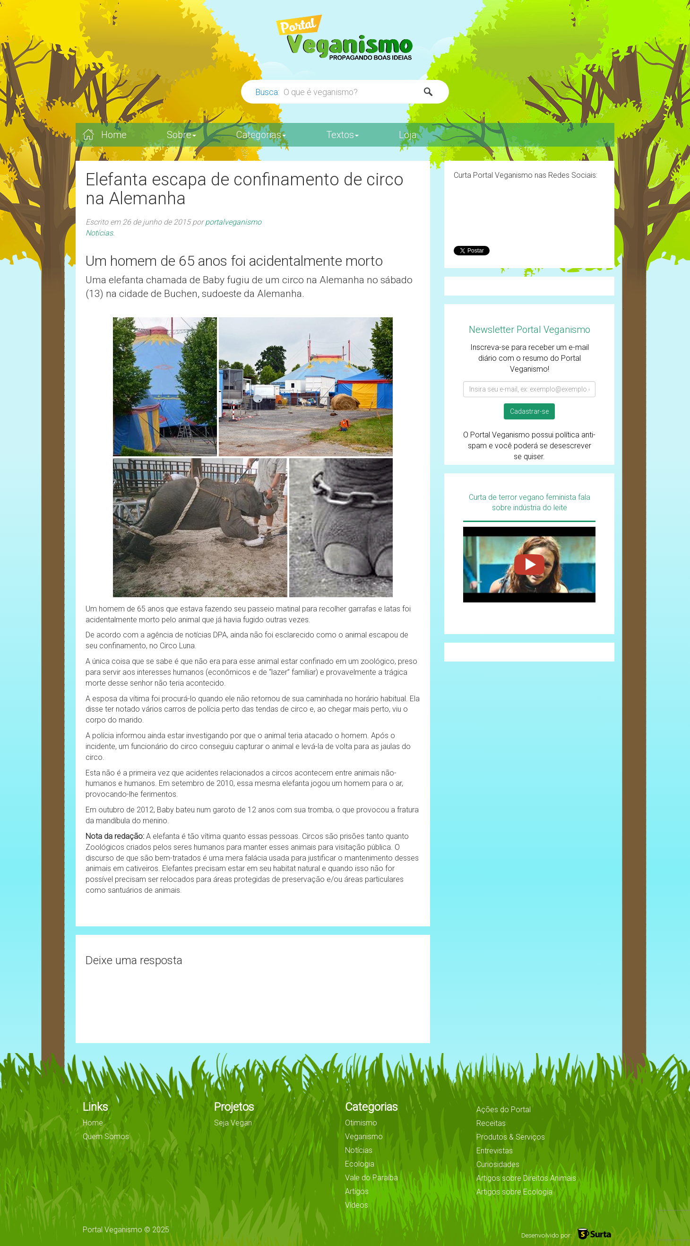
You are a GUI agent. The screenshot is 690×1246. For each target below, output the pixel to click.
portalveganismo (233, 222)
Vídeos (356, 1205)
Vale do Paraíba (371, 1177)
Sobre (181, 134)
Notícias (99, 232)
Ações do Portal (503, 1109)
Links (95, 1107)
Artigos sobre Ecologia (514, 1191)
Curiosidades (497, 1164)
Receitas (491, 1123)
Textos (342, 134)
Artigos (357, 1191)
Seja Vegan (233, 1122)
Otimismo (361, 1122)
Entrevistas (494, 1150)
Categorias (261, 134)
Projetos (234, 1107)
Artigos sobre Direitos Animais (526, 1178)
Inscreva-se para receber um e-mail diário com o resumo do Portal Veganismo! (529, 358)
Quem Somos (106, 1136)
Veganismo (364, 1136)
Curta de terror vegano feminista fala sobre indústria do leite (529, 503)
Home (114, 134)
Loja (408, 134)
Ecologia (359, 1163)
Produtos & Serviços (510, 1137)
